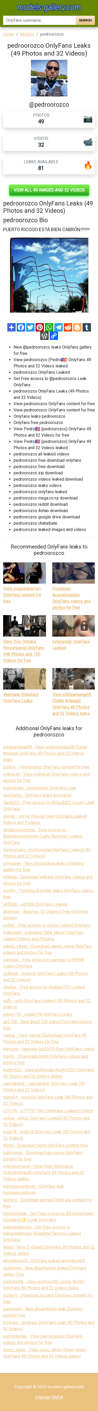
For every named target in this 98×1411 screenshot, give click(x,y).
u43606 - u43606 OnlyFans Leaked (35, 904)
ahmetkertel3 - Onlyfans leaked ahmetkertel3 (44, 1260)
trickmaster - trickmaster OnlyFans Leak (39, 787)
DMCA (57, 1397)
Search (85, 20)
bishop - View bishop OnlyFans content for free (46, 766)
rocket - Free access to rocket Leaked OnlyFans (47, 925)
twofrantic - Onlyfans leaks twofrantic (37, 795)
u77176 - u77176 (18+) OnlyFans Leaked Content (48, 1110)
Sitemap (42, 1397)
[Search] (39, 20)
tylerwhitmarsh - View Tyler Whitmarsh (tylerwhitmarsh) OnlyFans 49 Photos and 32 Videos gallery (43, 1172)
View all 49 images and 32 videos (49, 190)
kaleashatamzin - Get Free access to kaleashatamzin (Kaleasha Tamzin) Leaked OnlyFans (42, 1233)
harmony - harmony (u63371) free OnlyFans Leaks (48, 1048)
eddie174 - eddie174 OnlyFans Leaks (37, 1014)
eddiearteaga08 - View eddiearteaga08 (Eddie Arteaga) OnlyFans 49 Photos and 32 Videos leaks (45, 753)
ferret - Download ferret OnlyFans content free (45, 1145)
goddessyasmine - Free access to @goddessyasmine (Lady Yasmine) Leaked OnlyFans (42, 836)
